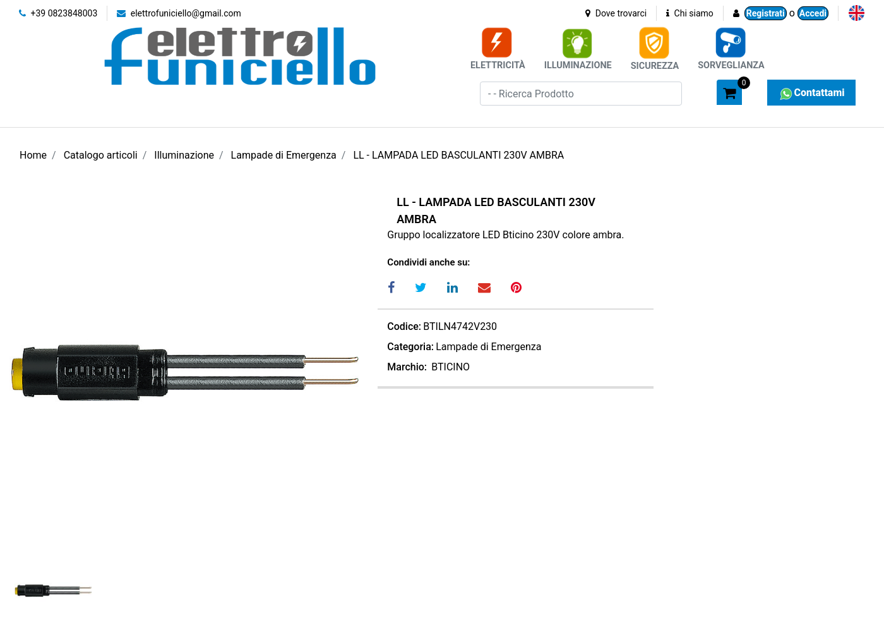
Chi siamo (690, 13)
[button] (701, 92)
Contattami (811, 93)
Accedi (813, 13)
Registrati (765, 13)
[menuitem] (857, 13)
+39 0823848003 (58, 13)
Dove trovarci (616, 13)
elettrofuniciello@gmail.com (179, 13)
